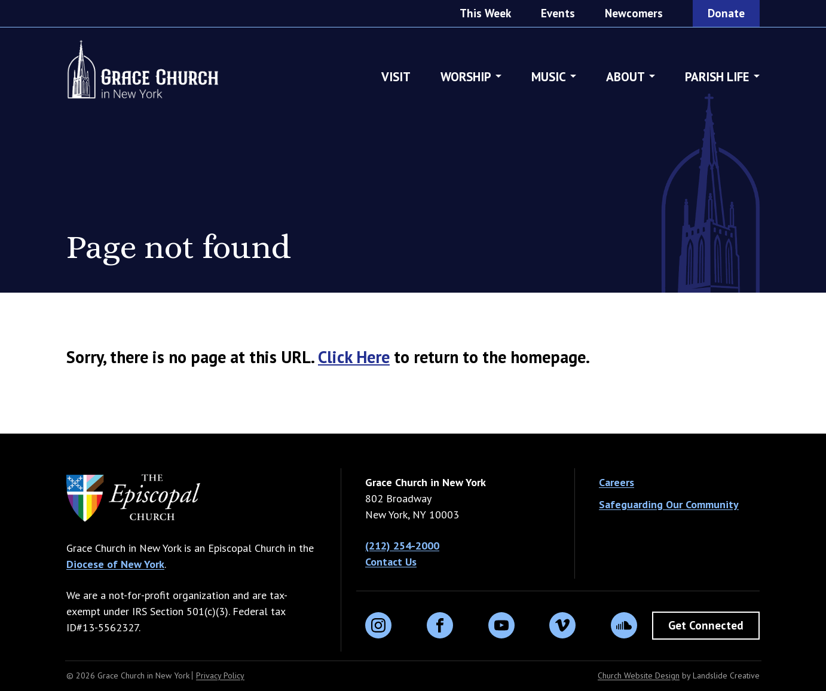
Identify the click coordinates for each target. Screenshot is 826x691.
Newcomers (634, 13)
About (625, 77)
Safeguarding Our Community (669, 504)
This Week (485, 13)
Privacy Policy (220, 675)
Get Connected (706, 625)
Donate (726, 13)
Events (558, 13)
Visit (396, 77)
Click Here (354, 357)
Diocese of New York (115, 564)
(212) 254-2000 (402, 545)
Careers (616, 482)
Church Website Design (639, 675)
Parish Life (717, 77)
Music (548, 77)
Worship (465, 77)
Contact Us (391, 562)
